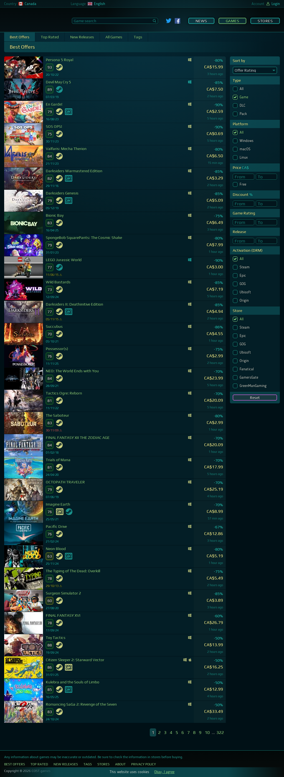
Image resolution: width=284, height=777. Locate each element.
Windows (247, 141)
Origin (245, 301)
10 (207, 732)
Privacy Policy (143, 764)
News (201, 21)
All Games (113, 37)
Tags (138, 37)
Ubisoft (246, 292)
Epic (243, 276)
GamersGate (249, 377)
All (242, 89)
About (120, 764)
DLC (243, 106)
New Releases (82, 37)
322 (220, 732)
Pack (244, 114)
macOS (246, 149)
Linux (244, 157)
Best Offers (19, 37)
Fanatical (247, 369)
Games (232, 21)
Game (244, 97)
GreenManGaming (254, 386)
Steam (245, 267)
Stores (265, 21)
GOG (243, 284)
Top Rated (50, 37)
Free (243, 184)
